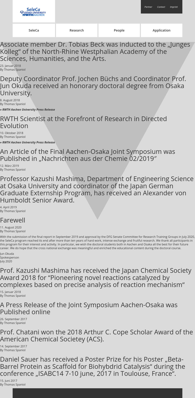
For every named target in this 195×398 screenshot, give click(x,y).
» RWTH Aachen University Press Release (27, 110)
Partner (148, 6)
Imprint (174, 6)
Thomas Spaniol (15, 70)
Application (161, 30)
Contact (161, 6)
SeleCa (34, 30)
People (119, 30)
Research (77, 30)
